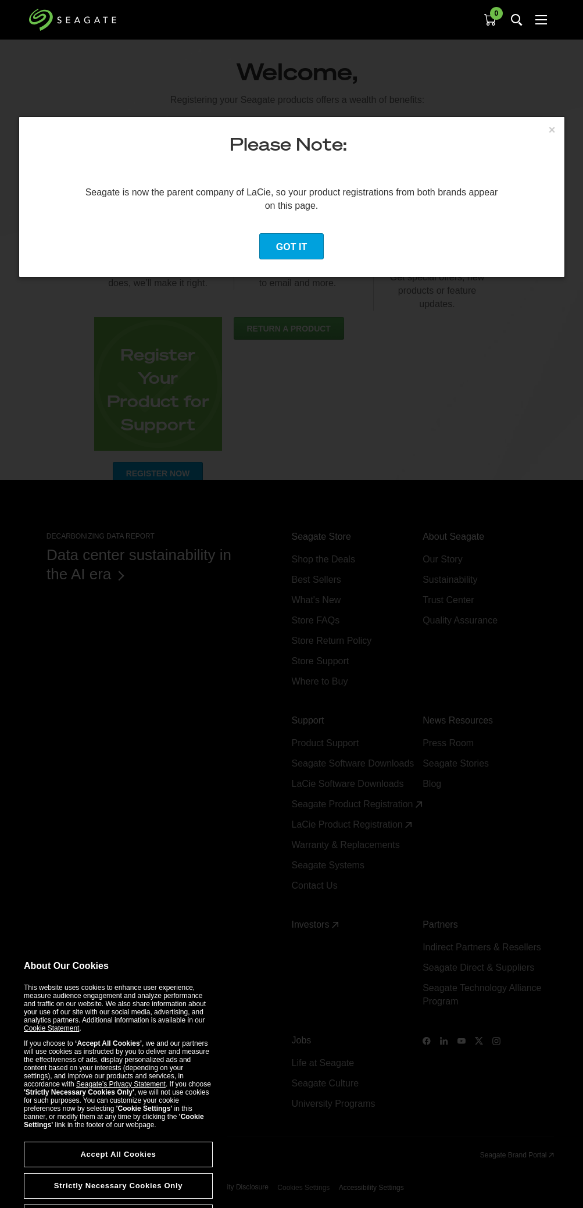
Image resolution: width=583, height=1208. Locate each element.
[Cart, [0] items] (490, 20)
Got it (291, 247)
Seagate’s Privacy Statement (121, 1142)
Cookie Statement (51, 1086)
